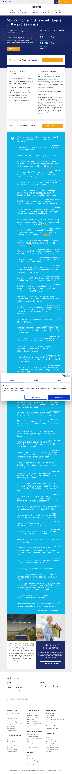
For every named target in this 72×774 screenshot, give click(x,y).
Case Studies (30, 746)
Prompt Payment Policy (52, 747)
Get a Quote (13, 48)
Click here (51, 638)
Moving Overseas (11, 740)
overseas (23, 95)
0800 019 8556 (6, 2)
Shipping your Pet (11, 746)
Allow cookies (59, 397)
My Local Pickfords (65, 2)
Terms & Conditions (51, 744)
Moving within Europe (12, 742)
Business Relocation (32, 736)
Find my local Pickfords (13, 713)
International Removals (13, 738)
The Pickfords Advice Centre (51, 663)
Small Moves (10, 725)
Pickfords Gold (11, 726)
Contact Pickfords (12, 730)
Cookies (48, 738)
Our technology (31, 725)
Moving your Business (33, 734)
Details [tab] (36, 380)
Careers (9, 693)
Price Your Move (51, 60)
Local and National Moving (14, 723)
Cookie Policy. (19, 390)
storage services (49, 76)
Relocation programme (33, 715)
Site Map (48, 751)
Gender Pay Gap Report (52, 746)
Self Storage (35, 11)
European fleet (22, 91)
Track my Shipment (12, 749)
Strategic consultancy (33, 721)
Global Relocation (46, 11)
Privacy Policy (49, 736)
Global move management (34, 723)
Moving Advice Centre (52, 728)
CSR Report (49, 717)
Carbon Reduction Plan (52, 749)
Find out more (21, 637)
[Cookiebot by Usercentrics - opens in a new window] (63, 375)
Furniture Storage (31, 759)
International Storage (32, 761)
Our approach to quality (21, 661)
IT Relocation (30, 742)
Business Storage (32, 744)
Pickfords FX (10, 747)
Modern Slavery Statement (53, 740)
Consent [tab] (12, 380)
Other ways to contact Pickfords (16, 691)
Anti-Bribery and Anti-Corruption (55, 742)
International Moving (24, 11)
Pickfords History (50, 713)
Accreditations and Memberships (55, 719)
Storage (29, 755)
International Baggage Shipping (15, 744)
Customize (36, 397)
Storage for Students (33, 763)
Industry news (31, 727)
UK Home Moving (12, 11)
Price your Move (11, 728)
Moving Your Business (58, 11)
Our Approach (50, 715)
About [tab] (59, 380)
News (47, 721)
